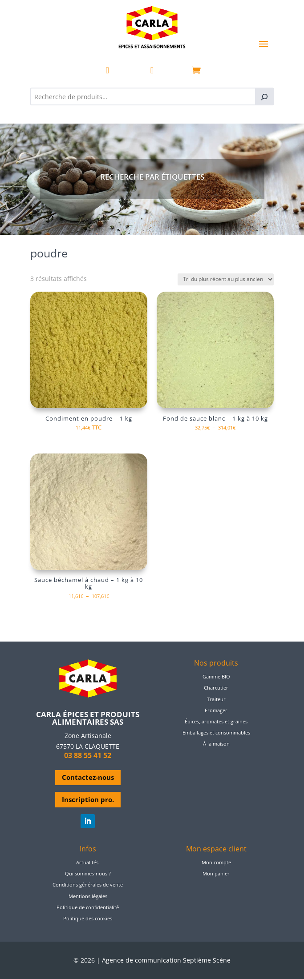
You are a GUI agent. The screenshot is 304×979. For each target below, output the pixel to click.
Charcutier (216, 687)
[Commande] (226, 279)
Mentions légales (88, 896)
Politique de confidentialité (88, 907)
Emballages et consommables (216, 732)
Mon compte (216, 862)
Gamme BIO (216, 676)
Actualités (87, 862)
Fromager (216, 710)
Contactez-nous (88, 777)
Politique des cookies (87, 918)
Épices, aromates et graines (216, 721)
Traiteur (216, 699)
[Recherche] (264, 96)
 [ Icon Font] (152, 70)
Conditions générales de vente (88, 884)
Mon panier (216, 873)
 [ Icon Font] (107, 70)
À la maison (216, 743)
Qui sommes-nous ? (88, 873)
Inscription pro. (88, 799)
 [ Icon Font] (196, 70)
